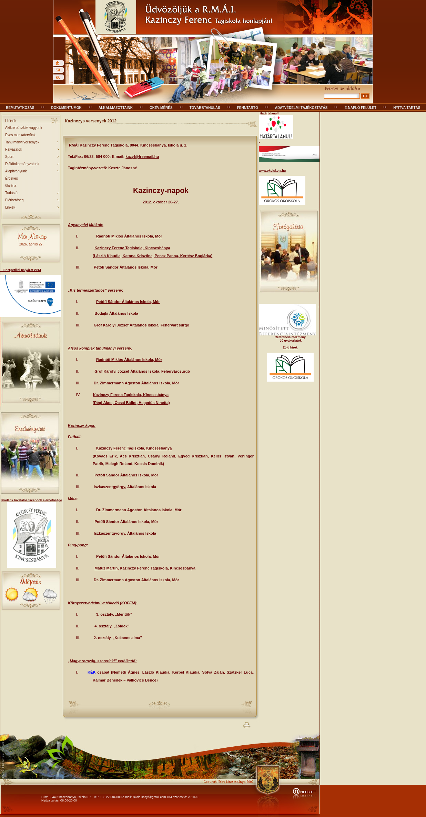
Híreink (10, 120)
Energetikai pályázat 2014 (20, 270)
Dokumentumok (66, 108)
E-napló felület (360, 108)
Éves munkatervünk (20, 135)
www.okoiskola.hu (272, 170)
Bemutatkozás (20, 108)
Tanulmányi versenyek (22, 142)
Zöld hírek (290, 347)
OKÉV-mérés (161, 108)
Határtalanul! (269, 113)
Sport (9, 157)
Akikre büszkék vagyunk (23, 128)
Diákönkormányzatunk (22, 164)
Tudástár (12, 193)
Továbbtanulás (205, 108)
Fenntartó (247, 108)
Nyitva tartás (406, 108)
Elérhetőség (14, 200)
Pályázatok (13, 149)
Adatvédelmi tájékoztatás (301, 108)
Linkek (10, 207)
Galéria (10, 186)
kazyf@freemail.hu (142, 156)
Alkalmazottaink (116, 108)
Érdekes (11, 178)
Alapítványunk (16, 171)
